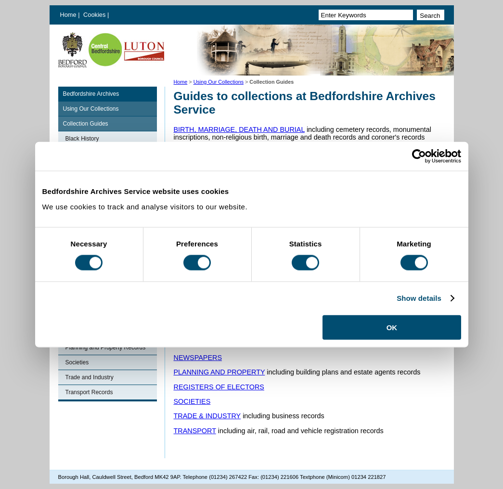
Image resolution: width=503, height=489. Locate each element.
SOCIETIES (192, 401)
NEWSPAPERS (198, 357)
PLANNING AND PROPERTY (219, 372)
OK (392, 327)
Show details (419, 298)
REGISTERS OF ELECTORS (219, 387)
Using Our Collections (218, 82)
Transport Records (89, 392)
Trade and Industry (89, 377)
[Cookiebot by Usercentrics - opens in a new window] (419, 156)
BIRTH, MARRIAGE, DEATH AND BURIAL (239, 129)
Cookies (95, 14)
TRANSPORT (195, 431)
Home (68, 14)
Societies (77, 362)
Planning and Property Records (105, 347)
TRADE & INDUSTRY (207, 416)
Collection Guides (85, 123)
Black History (82, 138)
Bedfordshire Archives (91, 93)
